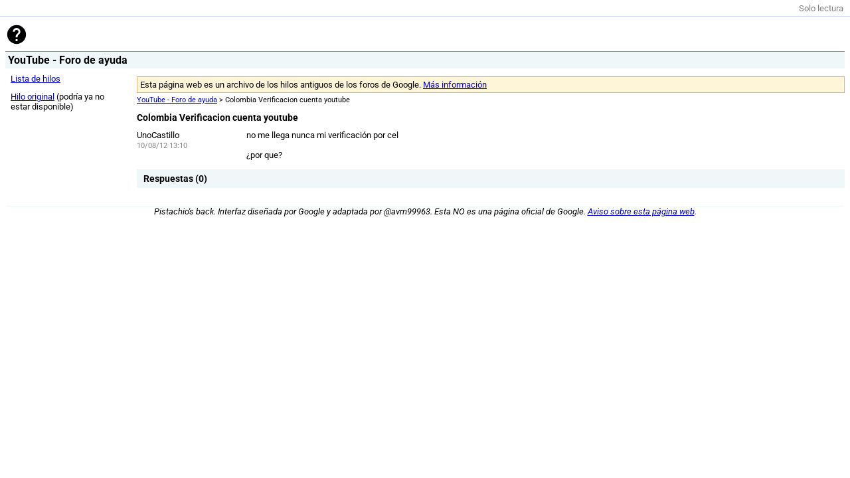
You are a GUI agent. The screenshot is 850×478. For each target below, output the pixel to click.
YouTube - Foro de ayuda (177, 100)
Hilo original (32, 97)
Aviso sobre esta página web (641, 211)
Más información (455, 85)
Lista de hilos (35, 79)
